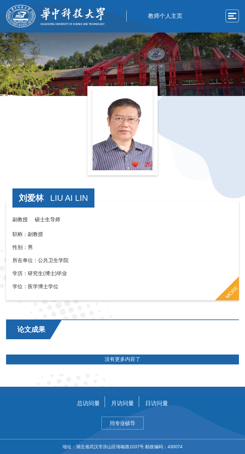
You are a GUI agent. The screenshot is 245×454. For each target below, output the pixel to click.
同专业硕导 (122, 423)
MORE (231, 292)
